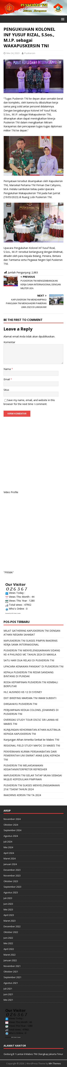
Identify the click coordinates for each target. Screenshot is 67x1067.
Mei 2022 (8, 943)
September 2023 (12, 886)
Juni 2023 (8, 903)
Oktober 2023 (11, 881)
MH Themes (55, 1063)
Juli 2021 (8, 988)
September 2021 (12, 977)
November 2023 (12, 875)
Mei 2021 (8, 999)
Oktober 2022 (11, 932)
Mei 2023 (8, 909)
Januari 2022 (10, 960)
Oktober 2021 (11, 971)
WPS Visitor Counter (16, 613)
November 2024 (12, 819)
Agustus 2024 (11, 835)
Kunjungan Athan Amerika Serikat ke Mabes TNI (31, 739)
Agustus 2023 (11, 892)
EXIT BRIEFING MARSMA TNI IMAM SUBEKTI (30, 698)
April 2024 (9, 853)
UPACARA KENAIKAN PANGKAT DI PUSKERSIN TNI (33, 666)
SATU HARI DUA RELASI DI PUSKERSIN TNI (29, 660)
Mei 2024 (8, 847)
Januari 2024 (10, 864)
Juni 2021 (8, 994)
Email (7, 379)
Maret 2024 (10, 858)
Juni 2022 (8, 937)
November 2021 (12, 966)
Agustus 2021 (11, 983)
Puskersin (29, 53)
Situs (6, 389)
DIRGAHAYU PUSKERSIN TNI (20, 704)
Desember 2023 (12, 869)
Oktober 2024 (11, 824)
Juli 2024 (8, 841)
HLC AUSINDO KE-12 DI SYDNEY (23, 692)
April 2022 (9, 949)
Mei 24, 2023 (12, 53)
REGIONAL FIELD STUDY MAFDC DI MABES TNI (32, 745)
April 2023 (9, 915)
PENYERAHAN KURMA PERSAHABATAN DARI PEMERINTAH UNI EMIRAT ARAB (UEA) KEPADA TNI (32, 755)
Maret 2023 (10, 920)
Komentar (9, 342)
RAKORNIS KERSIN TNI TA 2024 (22, 795)
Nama (7, 369)
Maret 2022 (10, 954)
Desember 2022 (12, 926)
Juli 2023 (8, 898)
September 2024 (12, 830)
